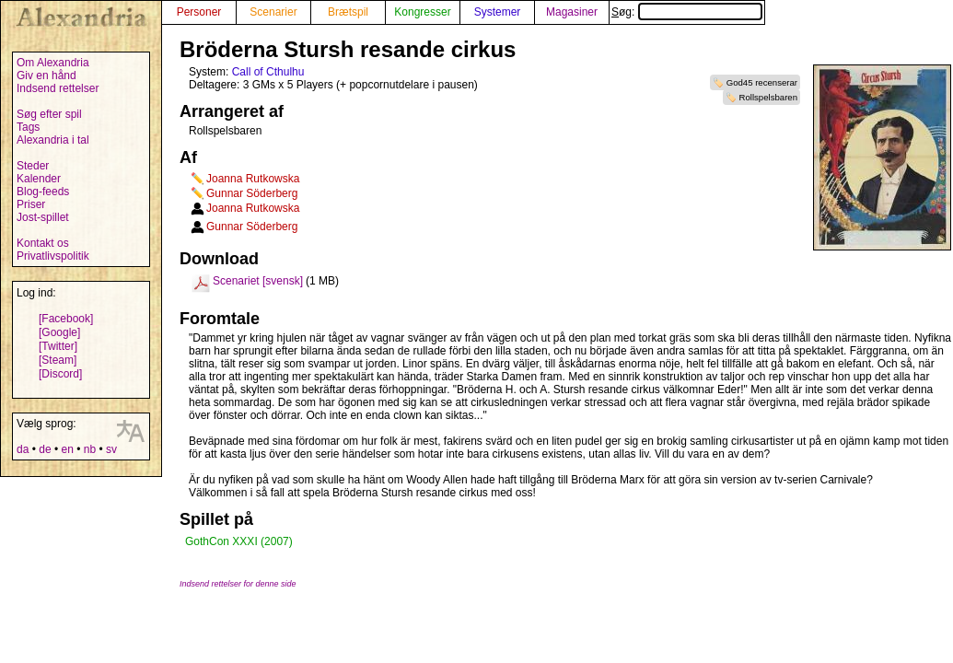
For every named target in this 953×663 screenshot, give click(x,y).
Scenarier (273, 12)
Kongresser (422, 12)
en (67, 449)
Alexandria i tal (53, 140)
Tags (28, 127)
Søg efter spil (49, 114)
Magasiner (572, 12)
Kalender (39, 178)
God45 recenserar (761, 82)
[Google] (59, 332)
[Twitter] (58, 346)
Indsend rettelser (58, 88)
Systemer (497, 12)
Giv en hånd (46, 75)
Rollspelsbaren (768, 97)
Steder (33, 165)
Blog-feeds (43, 191)
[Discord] (60, 373)
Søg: (686, 12)
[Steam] (57, 360)
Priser (31, 204)
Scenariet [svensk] (258, 280)
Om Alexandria (53, 62)
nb (90, 449)
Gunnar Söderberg (251, 193)
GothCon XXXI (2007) (239, 541)
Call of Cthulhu (268, 71)
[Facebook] (66, 318)
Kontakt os (43, 243)
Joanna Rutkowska (252, 178)
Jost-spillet (43, 217)
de (45, 449)
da (23, 449)
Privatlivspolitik (53, 256)
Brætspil (348, 12)
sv (111, 449)
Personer (199, 12)
